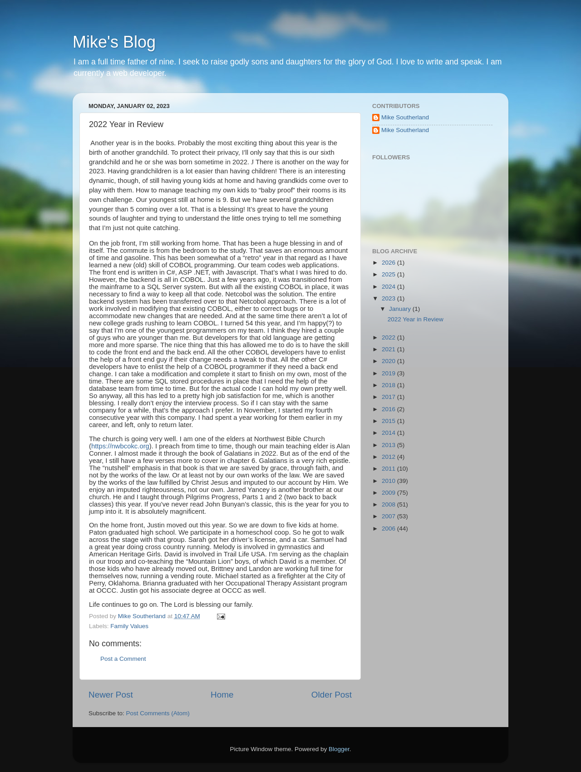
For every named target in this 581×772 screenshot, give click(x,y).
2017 (389, 396)
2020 (389, 361)
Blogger (339, 749)
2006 (389, 528)
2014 (389, 432)
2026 (389, 262)
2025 (389, 274)
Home (222, 694)
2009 (389, 492)
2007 (389, 516)
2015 (389, 421)
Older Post (331, 694)
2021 (389, 349)
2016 (389, 409)
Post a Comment (123, 658)
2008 (389, 504)
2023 (389, 298)
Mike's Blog (114, 42)
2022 (389, 337)
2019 (389, 373)
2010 (389, 480)
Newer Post (111, 694)
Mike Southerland (405, 117)
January (401, 308)
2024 (389, 286)
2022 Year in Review (415, 319)
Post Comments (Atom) (158, 713)
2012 (389, 456)
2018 (389, 385)
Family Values (129, 626)
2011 (389, 468)
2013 (389, 445)
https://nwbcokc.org (120, 446)
